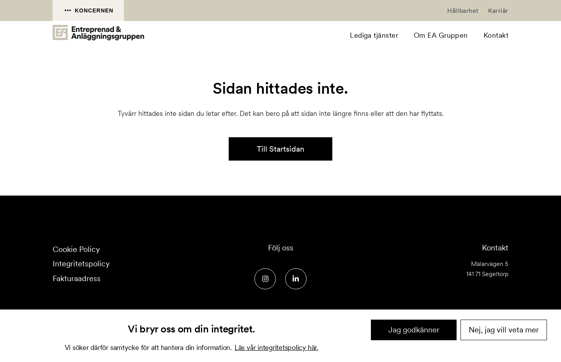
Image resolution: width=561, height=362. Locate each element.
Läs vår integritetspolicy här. (276, 347)
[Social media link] (265, 279)
